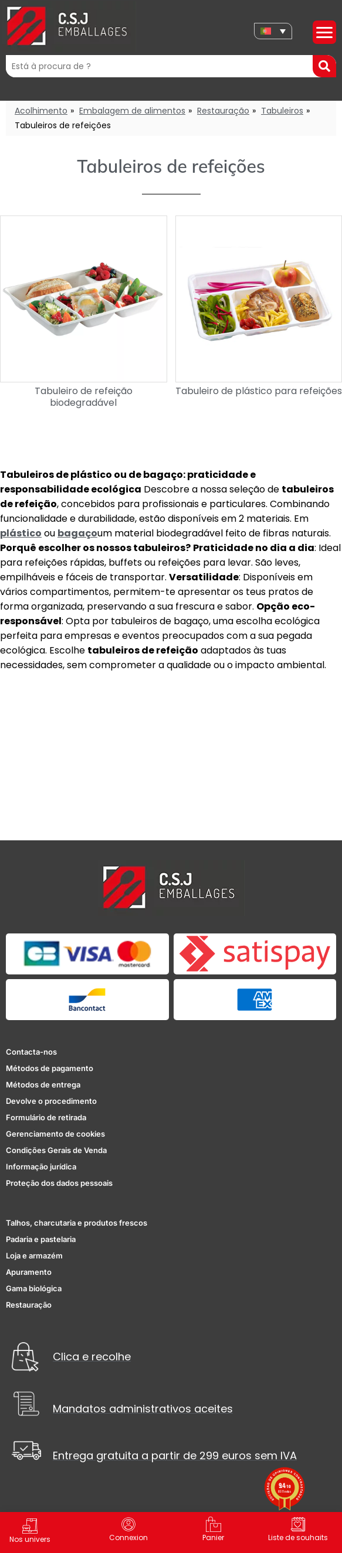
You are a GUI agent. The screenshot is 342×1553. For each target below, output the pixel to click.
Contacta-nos (31, 1051)
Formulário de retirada (46, 1117)
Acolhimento (41, 111)
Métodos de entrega (43, 1084)
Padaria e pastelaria (41, 1239)
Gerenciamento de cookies (55, 1133)
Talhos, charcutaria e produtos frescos (76, 1222)
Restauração (223, 111)
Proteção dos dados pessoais (59, 1183)
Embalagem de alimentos (132, 111)
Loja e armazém (34, 1255)
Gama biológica (34, 1288)
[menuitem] (273, 31)
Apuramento (29, 1272)
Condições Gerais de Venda (56, 1150)
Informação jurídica (41, 1166)
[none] (273, 31)
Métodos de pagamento (49, 1068)
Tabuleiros (282, 111)
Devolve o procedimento (51, 1101)
